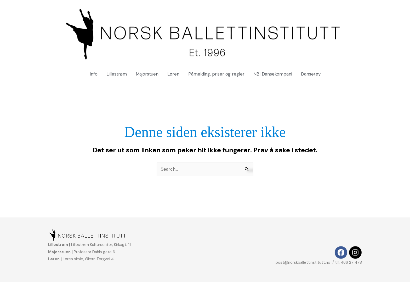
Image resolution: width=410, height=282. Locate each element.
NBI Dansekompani (272, 74)
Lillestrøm (116, 74)
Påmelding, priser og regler (216, 74)
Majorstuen (147, 74)
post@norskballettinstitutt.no (303, 262)
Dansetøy (311, 74)
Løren (173, 74)
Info (94, 74)
